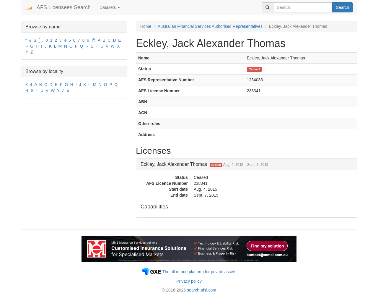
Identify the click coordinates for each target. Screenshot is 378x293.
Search (342, 7)
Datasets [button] (110, 7)
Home (145, 26)
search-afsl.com (201, 290)
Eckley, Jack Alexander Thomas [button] (204, 164)
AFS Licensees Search (64, 7)
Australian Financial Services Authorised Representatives (210, 26)
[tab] (246, 164)
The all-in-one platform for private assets (199, 271)
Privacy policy (189, 281)
